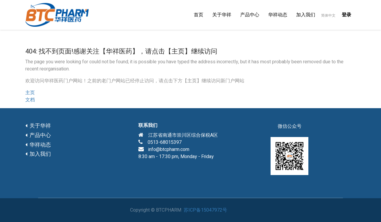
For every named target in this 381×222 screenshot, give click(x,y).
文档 (30, 99)
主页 (30, 92)
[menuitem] (198, 15)
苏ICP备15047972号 (205, 210)
